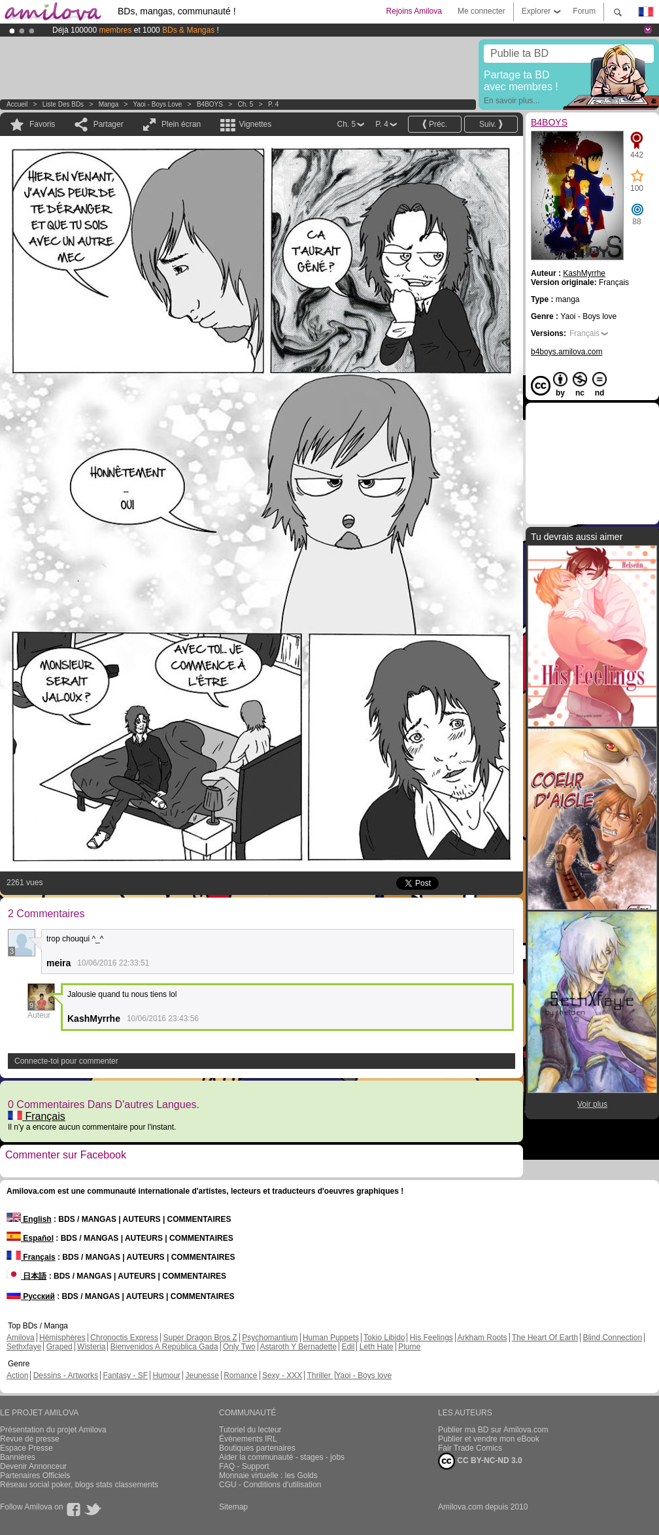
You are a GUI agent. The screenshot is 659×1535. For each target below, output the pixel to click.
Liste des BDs (63, 104)
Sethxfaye (24, 1346)
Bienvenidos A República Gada (164, 1346)
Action (17, 1375)
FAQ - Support (244, 1466)
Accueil (17, 104)
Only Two (239, 1346)
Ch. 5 (245, 104)
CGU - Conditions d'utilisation (270, 1484)
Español (30, 1238)
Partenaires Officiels (35, 1475)
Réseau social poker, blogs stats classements (79, 1484)
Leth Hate (377, 1346)
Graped (59, 1346)
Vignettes (255, 124)
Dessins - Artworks (65, 1375)
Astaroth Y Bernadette (298, 1346)
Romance (240, 1375)
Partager (108, 124)
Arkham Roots (482, 1337)
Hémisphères (62, 1337)
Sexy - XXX (282, 1375)
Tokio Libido (384, 1337)
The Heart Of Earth (545, 1337)
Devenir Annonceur (33, 1466)
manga (109, 104)
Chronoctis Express (124, 1337)
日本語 (26, 1276)
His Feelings (431, 1337)
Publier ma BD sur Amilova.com (493, 1429)
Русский (31, 1296)
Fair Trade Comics (470, 1448)
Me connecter (481, 11)
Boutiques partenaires (257, 1448)
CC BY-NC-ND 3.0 (480, 1461)
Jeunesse (201, 1375)
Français (36, 1116)
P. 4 (273, 104)
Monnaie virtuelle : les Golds (268, 1475)
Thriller (320, 1375)
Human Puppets (331, 1337)
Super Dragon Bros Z (200, 1337)
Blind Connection (612, 1337)
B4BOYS (210, 104)
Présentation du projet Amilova (53, 1429)
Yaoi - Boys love (157, 104)
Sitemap (233, 1506)
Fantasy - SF (125, 1375)
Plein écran (181, 124)
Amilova (21, 1337)
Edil (347, 1346)
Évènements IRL (248, 1438)
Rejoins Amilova (414, 11)
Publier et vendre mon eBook (488, 1438)
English (29, 1219)
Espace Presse (26, 1448)
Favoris (42, 124)
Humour (166, 1375)
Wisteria (91, 1346)
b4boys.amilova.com (566, 351)
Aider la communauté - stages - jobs (282, 1457)
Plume (409, 1346)
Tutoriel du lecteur (250, 1429)
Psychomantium (269, 1337)
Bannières (17, 1457)
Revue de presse (29, 1438)
